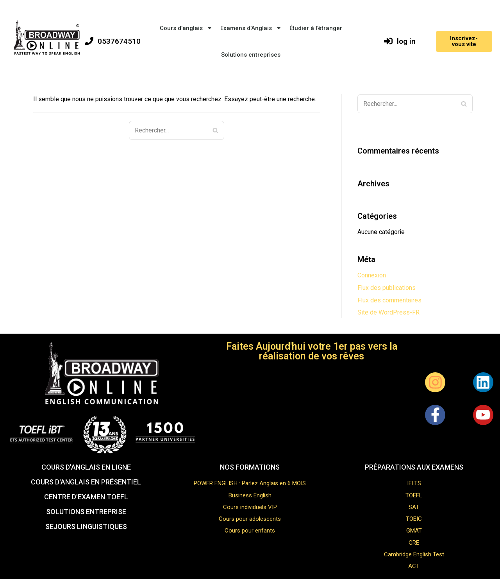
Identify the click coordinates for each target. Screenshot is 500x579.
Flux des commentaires (389, 300)
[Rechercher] (215, 130)
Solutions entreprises (250, 54)
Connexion (371, 275)
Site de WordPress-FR (388, 312)
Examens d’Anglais (251, 28)
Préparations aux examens (414, 467)
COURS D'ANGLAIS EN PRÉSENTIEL (86, 482)
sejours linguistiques (86, 526)
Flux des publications (386, 287)
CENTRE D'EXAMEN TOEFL (86, 497)
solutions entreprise (86, 512)
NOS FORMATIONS (250, 467)
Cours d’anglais (186, 28)
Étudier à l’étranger (315, 28)
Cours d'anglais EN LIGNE (86, 467)
